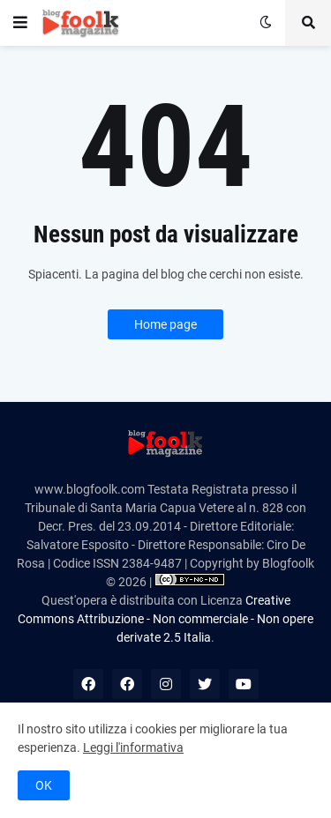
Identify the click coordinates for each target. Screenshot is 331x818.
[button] (20, 23)
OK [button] (43, 785)
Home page (165, 324)
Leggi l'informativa (133, 747)
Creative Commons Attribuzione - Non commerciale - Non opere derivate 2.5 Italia (165, 618)
